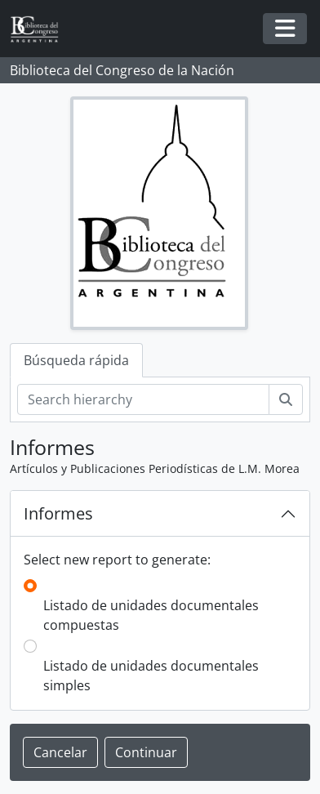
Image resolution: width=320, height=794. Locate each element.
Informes (58, 513)
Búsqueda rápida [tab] (76, 360)
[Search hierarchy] (143, 399)
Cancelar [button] (60, 752)
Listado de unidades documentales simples (151, 675)
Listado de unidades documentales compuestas (151, 615)
